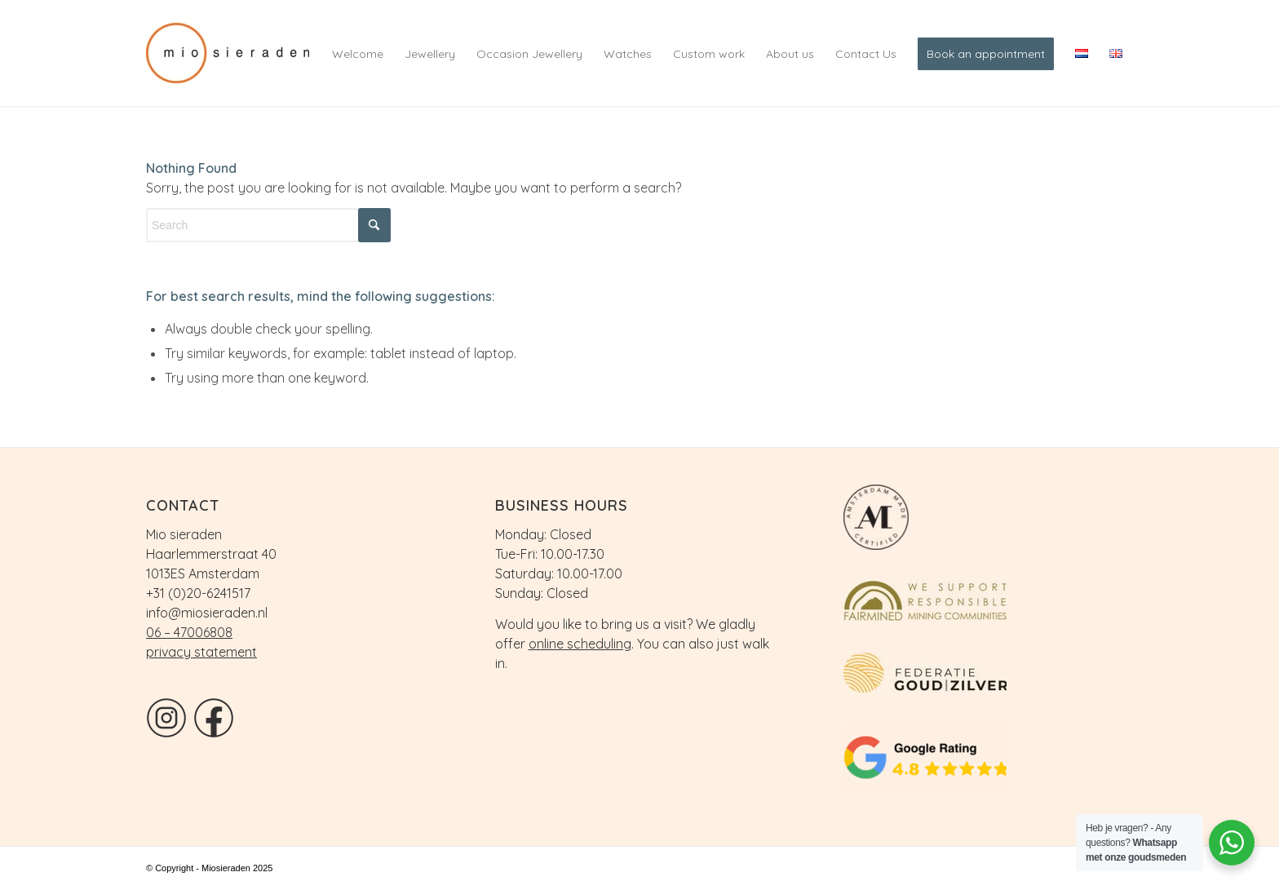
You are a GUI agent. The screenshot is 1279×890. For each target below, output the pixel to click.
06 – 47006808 (189, 632)
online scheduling (580, 643)
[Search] (268, 225)
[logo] (240, 53)
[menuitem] (357, 53)
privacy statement (201, 652)
